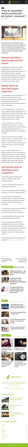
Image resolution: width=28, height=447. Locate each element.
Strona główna (4, 5)
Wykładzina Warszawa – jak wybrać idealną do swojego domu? (17, 272)
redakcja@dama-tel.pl (17, 388)
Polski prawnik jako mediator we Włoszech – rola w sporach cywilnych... (18, 321)
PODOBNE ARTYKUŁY (7, 267)
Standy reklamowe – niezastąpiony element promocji (7, 260)
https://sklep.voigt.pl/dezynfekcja (17, 239)
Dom (10, 5)
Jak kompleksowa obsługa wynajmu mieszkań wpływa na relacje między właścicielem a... (18, 306)
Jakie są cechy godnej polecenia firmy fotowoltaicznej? (21, 260)
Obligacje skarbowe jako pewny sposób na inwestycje (6, 349)
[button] (26, 2)
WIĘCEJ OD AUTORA (19, 267)
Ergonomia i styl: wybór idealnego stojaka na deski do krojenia (17, 414)
